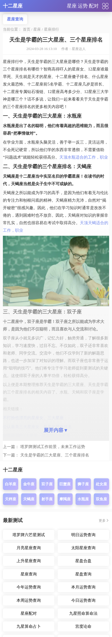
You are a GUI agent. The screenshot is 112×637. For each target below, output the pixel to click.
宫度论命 (83, 626)
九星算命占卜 (28, 626)
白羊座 (10, 484)
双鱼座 (101, 499)
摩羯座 (65, 499)
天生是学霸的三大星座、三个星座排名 (54, 455)
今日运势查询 (83, 600)
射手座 (47, 499)
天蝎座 (28, 499)
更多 (102, 521)
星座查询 (15, 19)
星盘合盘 (83, 560)
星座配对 (29, 613)
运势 (83, 6)
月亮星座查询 (28, 547)
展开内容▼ (56, 430)
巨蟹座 (65, 484)
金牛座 (28, 484)
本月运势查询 (83, 587)
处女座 (101, 484)
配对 (94, 6)
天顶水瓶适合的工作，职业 (83, 157)
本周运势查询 (28, 600)
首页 (26, 29)
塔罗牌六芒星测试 (28, 534)
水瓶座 (83, 499)
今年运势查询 (28, 587)
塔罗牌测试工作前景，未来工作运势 (52, 446)
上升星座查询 (28, 560)
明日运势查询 (83, 534)
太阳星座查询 (83, 547)
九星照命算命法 (83, 613)
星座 (72, 6)
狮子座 (83, 484)
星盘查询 (83, 574)
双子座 (47, 484)
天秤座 (10, 499)
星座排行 (51, 29)
